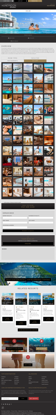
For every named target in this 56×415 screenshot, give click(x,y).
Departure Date (7, 210)
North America (45, 376)
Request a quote (28, 225)
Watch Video (10, 38)
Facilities (21, 55)
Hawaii (16, 378)
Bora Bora (16, 376)
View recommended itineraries (38, 274)
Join (22, 392)
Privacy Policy (14, 405)
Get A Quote (28, 38)
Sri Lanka (16, 372)
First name (6, 214)
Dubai (2, 372)
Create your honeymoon (15, 274)
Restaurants (35, 55)
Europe (43, 372)
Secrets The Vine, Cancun (34, 297)
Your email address (8, 219)
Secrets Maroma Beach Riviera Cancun (21, 297)
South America (45, 378)
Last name (32, 214)
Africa (30, 371)
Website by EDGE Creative (7, 412)
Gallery (48, 55)
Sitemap (32, 405)
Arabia (30, 372)
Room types (8, 55)
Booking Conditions (5, 405)
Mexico (3, 378)
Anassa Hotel (14, 196)
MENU (28, 10)
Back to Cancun (28, 35)
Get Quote (34, 392)
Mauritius (3, 376)
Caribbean (44, 371)
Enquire (28, 237)
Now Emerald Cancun (6, 297)
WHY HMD (28, 359)
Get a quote (41, 343)
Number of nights (34, 210)
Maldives (3, 371)
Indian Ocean (45, 374)
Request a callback (14, 343)
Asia (30, 374)
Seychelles (16, 374)
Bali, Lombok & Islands (6, 374)
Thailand (16, 371)
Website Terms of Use (24, 405)
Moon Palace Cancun (48, 297)
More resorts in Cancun (28, 324)
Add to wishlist (46, 38)
